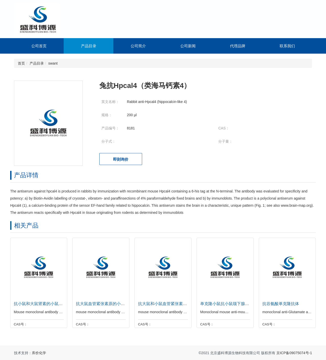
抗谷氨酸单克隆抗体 (279, 304)
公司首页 (39, 46)
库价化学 (39, 353)
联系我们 (287, 46)
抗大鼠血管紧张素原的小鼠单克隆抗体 (109, 304)
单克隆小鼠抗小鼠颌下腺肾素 (225, 304)
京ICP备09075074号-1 (294, 353)
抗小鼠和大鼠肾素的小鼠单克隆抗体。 (47, 304)
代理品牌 (237, 46)
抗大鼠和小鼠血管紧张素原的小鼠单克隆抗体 (177, 304)
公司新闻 (188, 46)
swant (53, 63)
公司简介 (138, 46)
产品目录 (88, 46)
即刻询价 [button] (120, 159)
